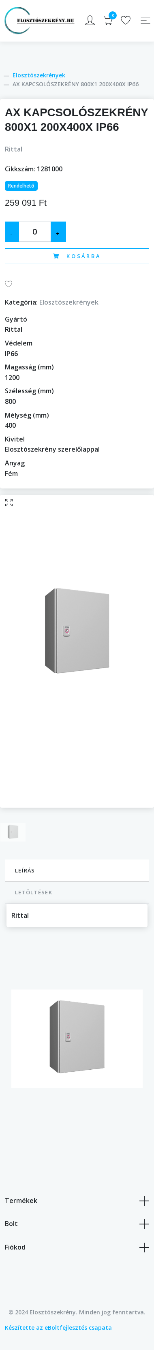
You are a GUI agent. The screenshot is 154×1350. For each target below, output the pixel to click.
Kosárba (77, 256)
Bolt (77, 1224)
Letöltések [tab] (33, 892)
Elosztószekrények (39, 75)
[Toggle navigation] (145, 20)
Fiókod (77, 1247)
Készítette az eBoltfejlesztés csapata (58, 1327)
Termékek (77, 1201)
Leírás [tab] (25, 870)
